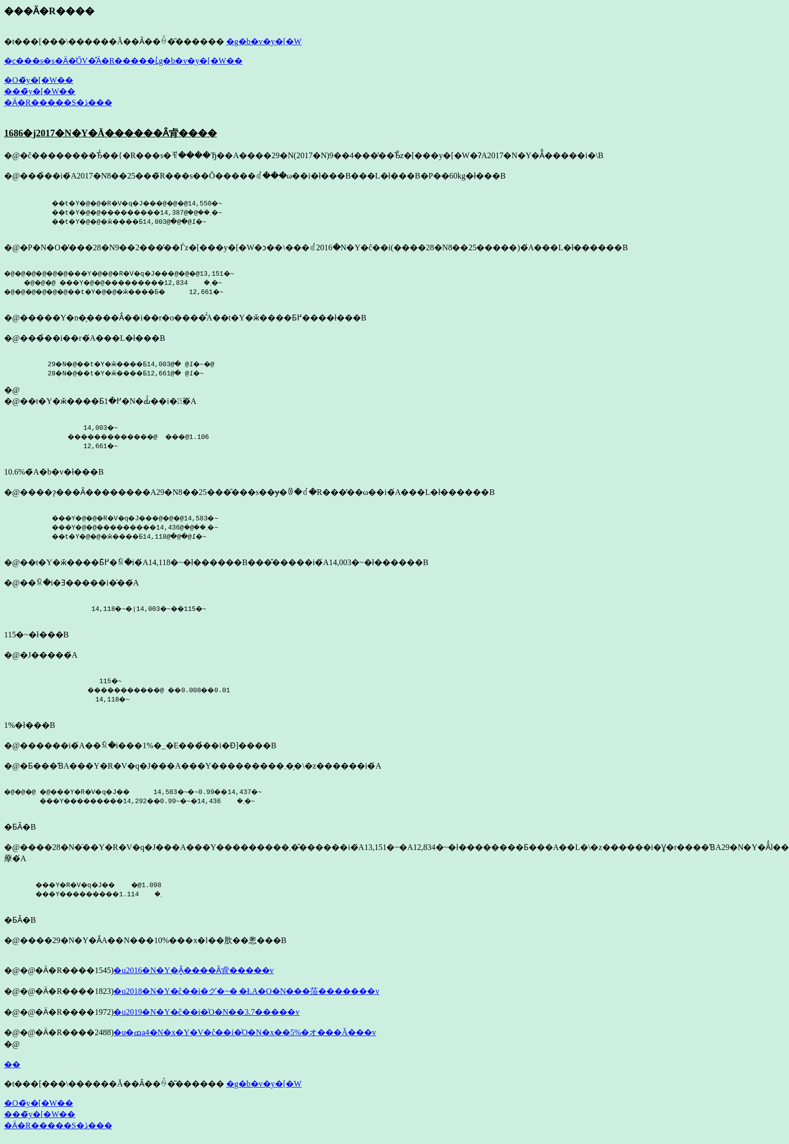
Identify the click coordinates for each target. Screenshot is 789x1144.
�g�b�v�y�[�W (263, 41)
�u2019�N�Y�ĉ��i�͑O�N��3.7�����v (206, 1012)
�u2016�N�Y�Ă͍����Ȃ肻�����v (193, 970)
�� (12, 1064)
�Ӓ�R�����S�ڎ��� (58, 102)
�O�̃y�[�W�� (38, 80)
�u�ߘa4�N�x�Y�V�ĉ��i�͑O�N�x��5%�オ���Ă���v (244, 1032)
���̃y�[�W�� (39, 91)
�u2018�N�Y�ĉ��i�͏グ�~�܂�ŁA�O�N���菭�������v (246, 991)
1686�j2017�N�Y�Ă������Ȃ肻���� (110, 133)
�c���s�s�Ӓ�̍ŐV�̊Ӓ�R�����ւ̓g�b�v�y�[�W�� (123, 60)
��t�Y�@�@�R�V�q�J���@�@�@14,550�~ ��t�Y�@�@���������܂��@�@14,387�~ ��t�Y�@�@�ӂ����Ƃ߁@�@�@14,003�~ (126, 212)
